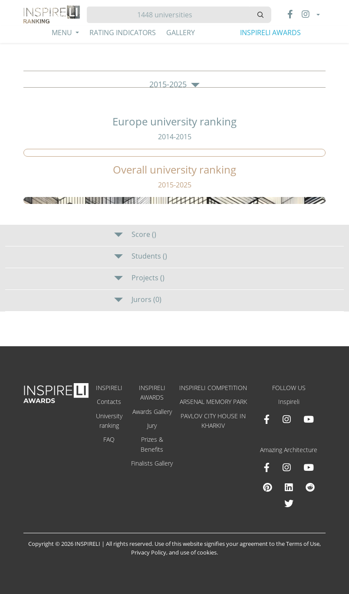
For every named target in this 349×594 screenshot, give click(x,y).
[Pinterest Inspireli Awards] (267, 487)
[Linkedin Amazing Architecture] (288, 487)
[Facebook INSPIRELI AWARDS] (266, 419)
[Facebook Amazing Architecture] (266, 467)
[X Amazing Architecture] (289, 503)
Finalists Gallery (152, 463)
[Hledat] (168, 15)
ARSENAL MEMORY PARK (213, 401)
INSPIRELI (109, 388)
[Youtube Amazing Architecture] (308, 467)
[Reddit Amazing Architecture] (310, 487)
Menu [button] (63, 32)
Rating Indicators (122, 32)
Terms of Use (302, 544)
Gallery (180, 32)
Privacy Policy (148, 552)
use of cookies (198, 552)
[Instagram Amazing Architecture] (286, 467)
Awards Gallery (152, 411)
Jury (152, 425)
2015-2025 (174, 85)
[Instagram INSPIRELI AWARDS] (286, 419)
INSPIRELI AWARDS (270, 32)
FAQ (109, 439)
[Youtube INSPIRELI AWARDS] (308, 419)
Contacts (109, 401)
